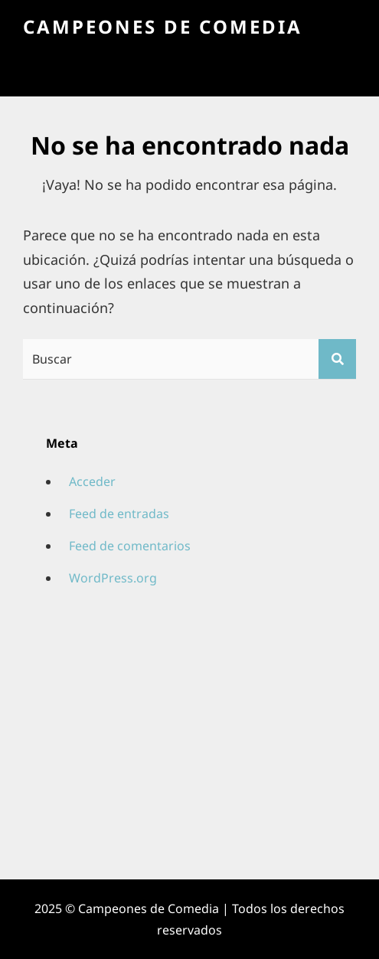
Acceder (92, 481)
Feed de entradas (119, 513)
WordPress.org (113, 577)
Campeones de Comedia (162, 26)
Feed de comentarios (130, 545)
